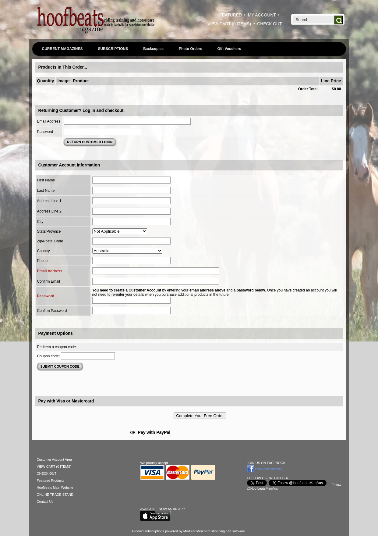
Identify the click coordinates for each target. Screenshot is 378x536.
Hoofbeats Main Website (55, 487)
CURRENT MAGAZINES (62, 49)
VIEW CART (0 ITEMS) (229, 24)
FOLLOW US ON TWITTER (267, 478)
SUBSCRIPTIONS (113, 49)
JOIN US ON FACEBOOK (266, 463)
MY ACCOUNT (262, 15)
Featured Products (51, 480)
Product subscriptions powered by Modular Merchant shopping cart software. (189, 531)
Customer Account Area (54, 459)
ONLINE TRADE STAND (55, 494)
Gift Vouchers (229, 49)
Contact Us (45, 501)
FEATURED (230, 15)
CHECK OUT (269, 24)
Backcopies (153, 49)
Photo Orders (190, 49)
